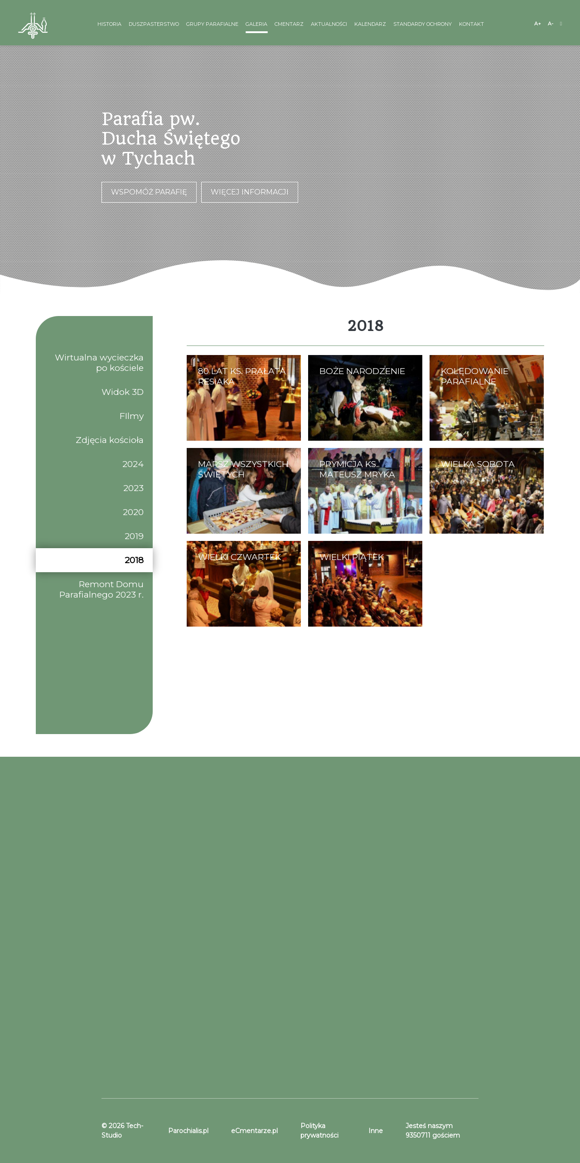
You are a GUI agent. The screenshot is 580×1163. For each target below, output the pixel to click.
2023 (133, 488)
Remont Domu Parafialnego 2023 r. (101, 589)
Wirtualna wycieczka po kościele (99, 362)
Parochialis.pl (188, 1131)
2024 (133, 464)
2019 (134, 536)
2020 (133, 512)
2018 (134, 560)
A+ (537, 23)
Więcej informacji (250, 192)
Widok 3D (123, 392)
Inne (375, 1131)
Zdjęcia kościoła (110, 440)
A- (550, 23)
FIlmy (132, 416)
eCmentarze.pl (254, 1131)
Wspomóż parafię (149, 192)
